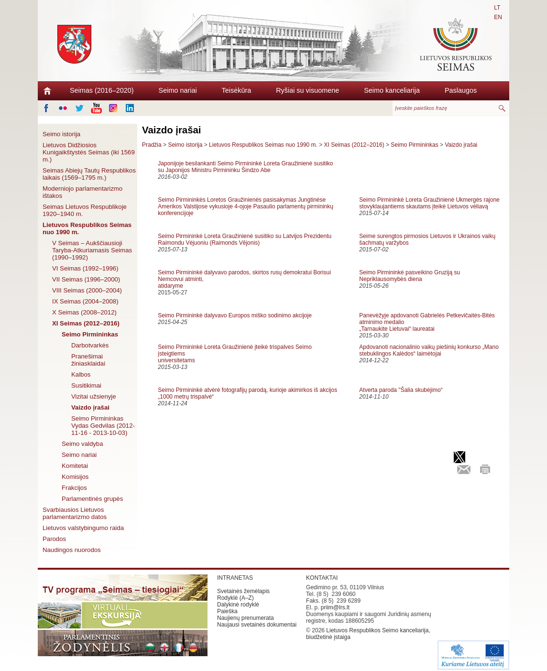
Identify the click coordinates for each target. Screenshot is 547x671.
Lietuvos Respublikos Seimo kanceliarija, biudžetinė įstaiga (368, 633)
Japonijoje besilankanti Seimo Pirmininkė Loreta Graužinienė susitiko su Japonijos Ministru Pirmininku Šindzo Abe (245, 166)
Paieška (227, 611)
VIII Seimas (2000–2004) (87, 290)
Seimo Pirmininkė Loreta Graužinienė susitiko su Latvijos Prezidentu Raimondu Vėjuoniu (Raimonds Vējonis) (244, 239)
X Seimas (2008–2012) (84, 312)
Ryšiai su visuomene (307, 90)
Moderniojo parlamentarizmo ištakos (82, 192)
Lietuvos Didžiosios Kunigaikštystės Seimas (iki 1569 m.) (89, 152)
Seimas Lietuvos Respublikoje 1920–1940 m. (85, 210)
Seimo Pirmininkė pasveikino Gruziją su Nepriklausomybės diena (409, 275)
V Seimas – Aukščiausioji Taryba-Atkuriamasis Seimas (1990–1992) (92, 250)
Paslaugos (461, 90)
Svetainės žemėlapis (243, 591)
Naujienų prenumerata (245, 618)
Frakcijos (74, 487)
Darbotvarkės (90, 345)
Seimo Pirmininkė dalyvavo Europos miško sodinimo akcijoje (234, 315)
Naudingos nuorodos (72, 549)
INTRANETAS (235, 577)
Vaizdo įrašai (90, 407)
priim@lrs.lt (335, 607)
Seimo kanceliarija (392, 90)
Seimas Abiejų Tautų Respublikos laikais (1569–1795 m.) (89, 174)
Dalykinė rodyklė (238, 604)
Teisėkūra (237, 90)
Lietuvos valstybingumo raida (83, 527)
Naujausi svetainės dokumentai (256, 624)
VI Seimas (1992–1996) (85, 268)
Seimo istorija (61, 134)
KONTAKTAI (322, 577)
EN (498, 17)
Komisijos (75, 476)
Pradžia (152, 144)
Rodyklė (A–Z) (235, 598)
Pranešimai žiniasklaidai (88, 360)
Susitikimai (86, 385)
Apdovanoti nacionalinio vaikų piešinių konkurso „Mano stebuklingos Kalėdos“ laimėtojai (429, 350)
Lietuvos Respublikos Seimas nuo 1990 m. (87, 228)
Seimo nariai (178, 90)
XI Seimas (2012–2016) (86, 323)
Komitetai (75, 465)
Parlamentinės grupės (92, 498)
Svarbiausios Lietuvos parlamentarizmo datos (75, 513)
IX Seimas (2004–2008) (85, 301)
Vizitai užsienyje (93, 396)
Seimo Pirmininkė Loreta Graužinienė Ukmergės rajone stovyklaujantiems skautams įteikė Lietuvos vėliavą (429, 203)
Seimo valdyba (82, 443)
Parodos (54, 538)
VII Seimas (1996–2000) (86, 279)
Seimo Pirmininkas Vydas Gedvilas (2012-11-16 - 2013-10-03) (103, 425)
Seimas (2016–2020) (102, 90)
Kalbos (80, 374)
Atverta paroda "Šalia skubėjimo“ (400, 390)
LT (497, 7)
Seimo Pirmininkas (90, 334)
